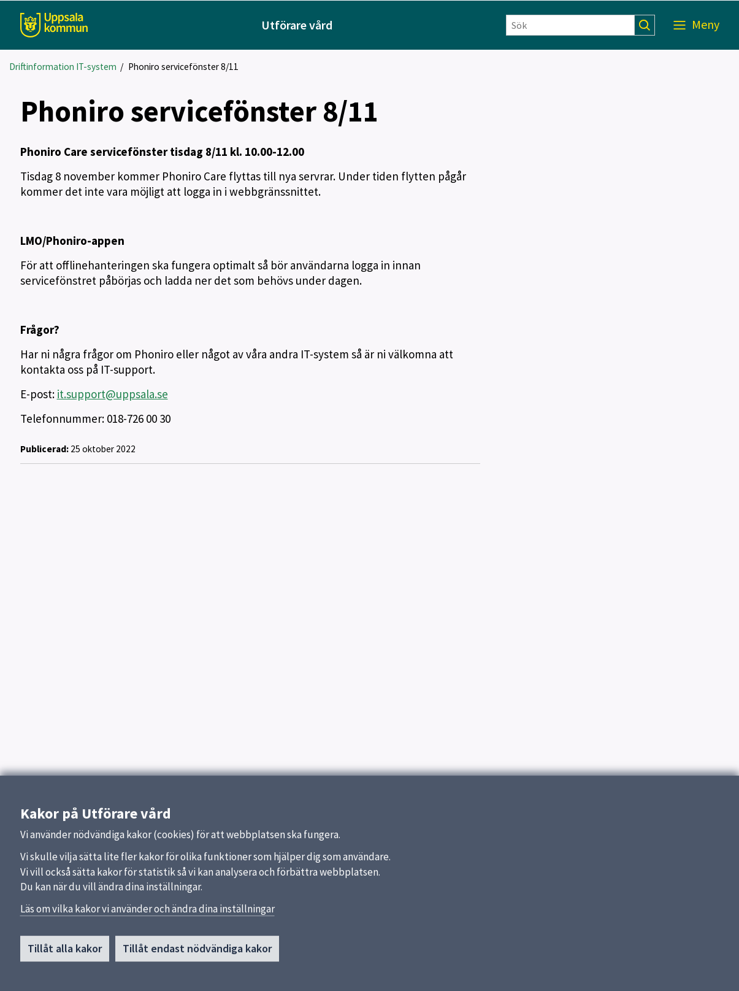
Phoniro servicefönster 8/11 (183, 66)
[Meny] (696, 25)
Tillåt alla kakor (65, 954)
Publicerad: (44, 449)
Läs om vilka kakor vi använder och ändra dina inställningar (147, 915)
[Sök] (570, 25)
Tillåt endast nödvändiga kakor (197, 954)
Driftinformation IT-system (63, 66)
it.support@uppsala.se (112, 394)
